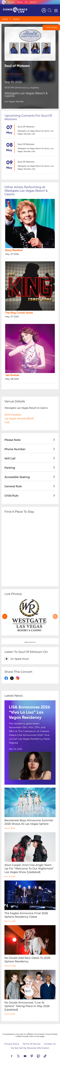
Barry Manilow (14, 250)
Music (11, 2)
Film (19, 2)
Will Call (9, 458)
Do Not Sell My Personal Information (30, 1048)
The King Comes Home (19, 313)
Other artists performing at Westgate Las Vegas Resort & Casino (26, 190)
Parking (9, 467)
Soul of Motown (26, 126)
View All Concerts (13, 74)
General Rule (13, 486)
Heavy (33, 2)
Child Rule (11, 495)
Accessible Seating (17, 477)
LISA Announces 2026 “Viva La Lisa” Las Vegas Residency (29, 712)
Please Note (12, 440)
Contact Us (50, 1044)
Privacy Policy (11, 1044)
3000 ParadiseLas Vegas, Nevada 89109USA (19, 418)
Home (5, 19)
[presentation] (4, 616)
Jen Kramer (12, 375)
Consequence (3, 2)
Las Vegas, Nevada (13, 101)
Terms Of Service (31, 1044)
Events (16, 19)
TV (26, 2)
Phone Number (14, 449)
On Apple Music (19, 658)
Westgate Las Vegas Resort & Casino (26, 94)
